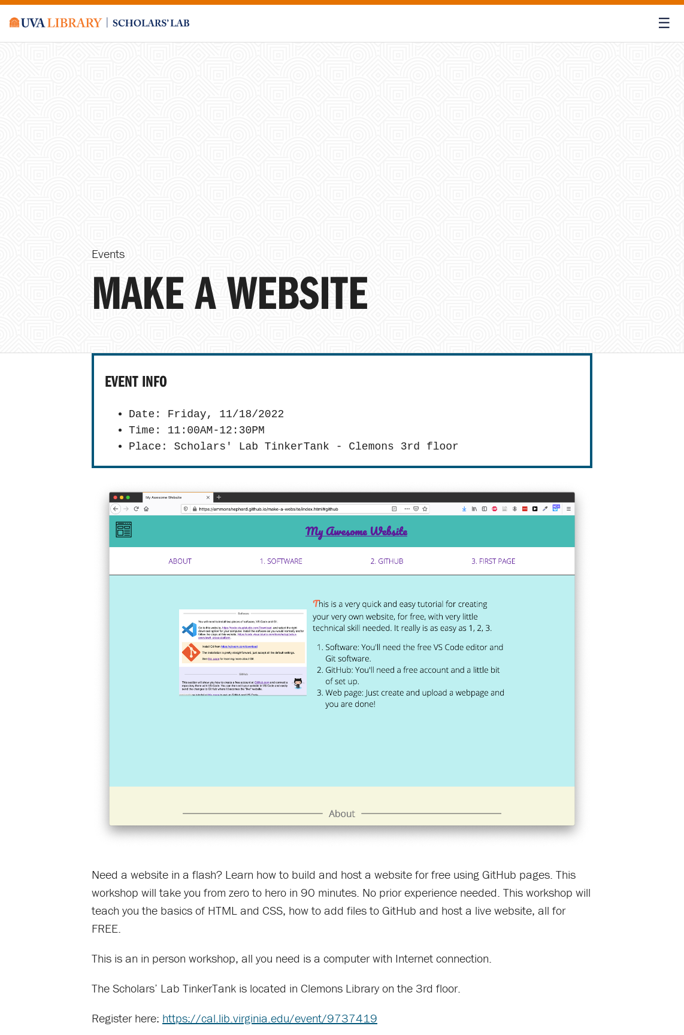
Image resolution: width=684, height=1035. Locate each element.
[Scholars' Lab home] (99, 23)
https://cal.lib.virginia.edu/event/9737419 (269, 1017)
